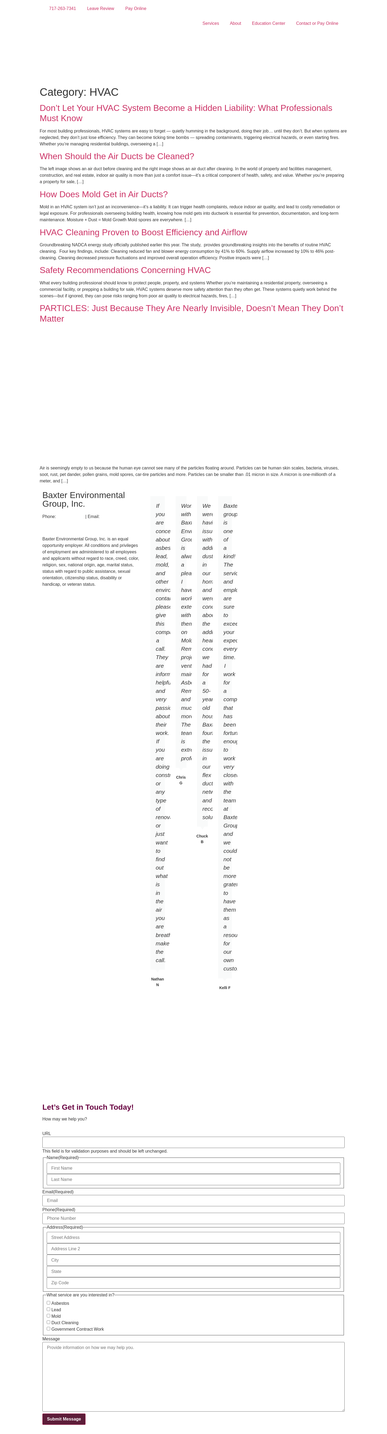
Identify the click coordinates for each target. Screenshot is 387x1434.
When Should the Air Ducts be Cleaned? (117, 156)
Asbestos (60, 1303)
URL (46, 1134)
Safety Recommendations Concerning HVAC (125, 270)
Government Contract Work (77, 1329)
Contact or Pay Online (317, 23)
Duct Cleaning (65, 1323)
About (235, 23)
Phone (58, 1210)
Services (210, 23)
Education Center (269, 23)
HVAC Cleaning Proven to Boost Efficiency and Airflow (143, 232)
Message (51, 1339)
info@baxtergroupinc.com (69, 523)
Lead (56, 1310)
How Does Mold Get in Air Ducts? (104, 194)
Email (58, 1192)
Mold (56, 1316)
